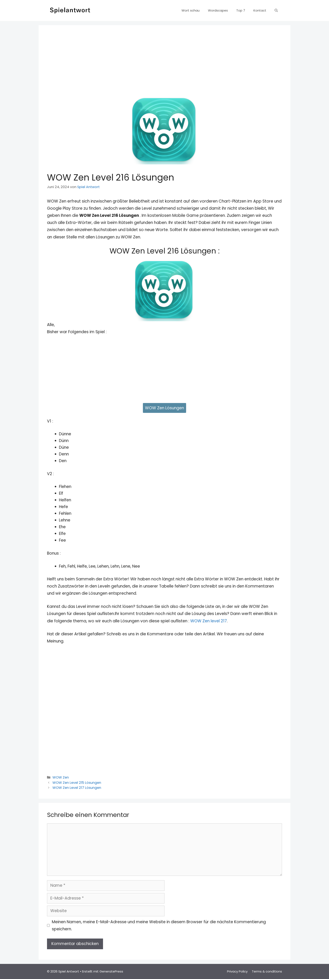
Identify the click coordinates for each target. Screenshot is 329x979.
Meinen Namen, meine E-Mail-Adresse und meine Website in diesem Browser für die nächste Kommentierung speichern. (159, 925)
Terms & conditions (267, 971)
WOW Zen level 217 (208, 621)
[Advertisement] (164, 65)
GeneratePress (111, 971)
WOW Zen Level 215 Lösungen (76, 782)
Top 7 (240, 10)
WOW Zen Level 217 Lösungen (76, 787)
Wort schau (190, 10)
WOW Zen (60, 777)
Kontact (259, 10)
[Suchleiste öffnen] (276, 10)
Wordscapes (218, 10)
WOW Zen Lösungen (164, 408)
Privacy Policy (237, 971)
